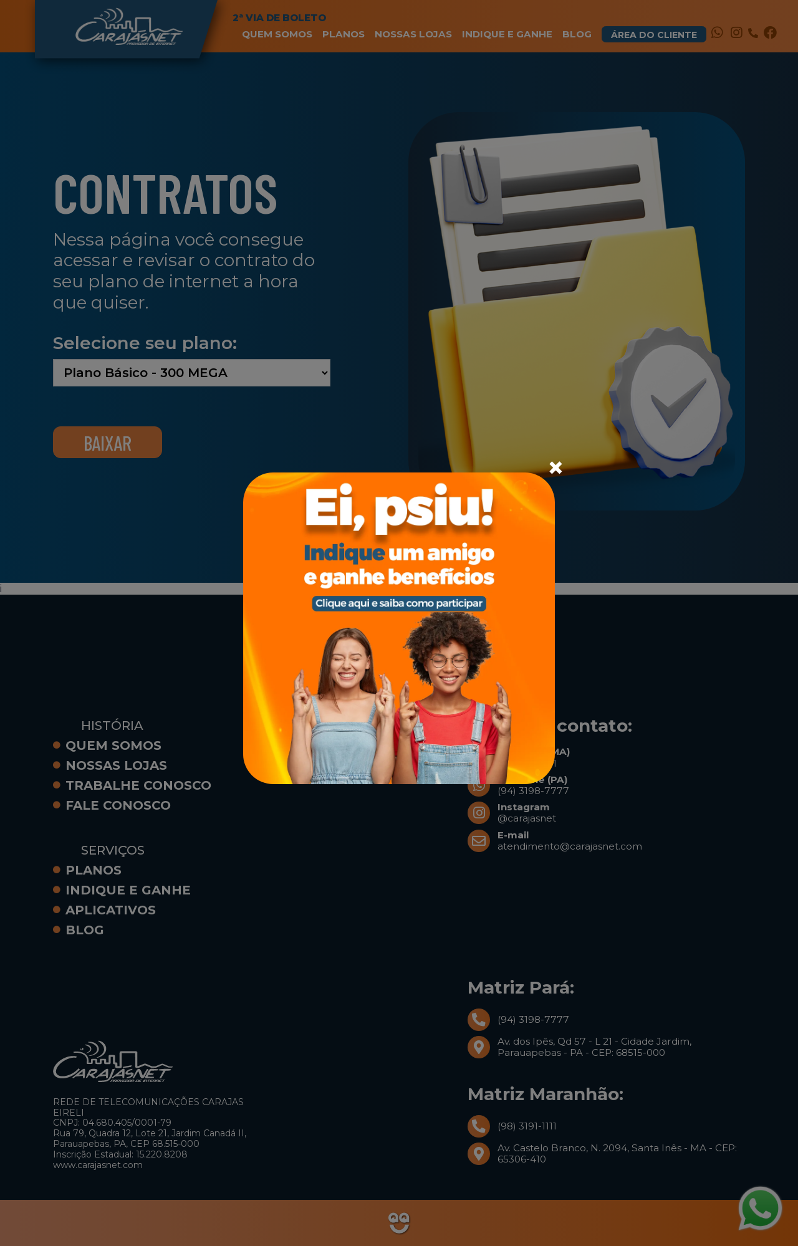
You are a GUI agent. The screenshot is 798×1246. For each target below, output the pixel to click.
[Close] (556, 467)
